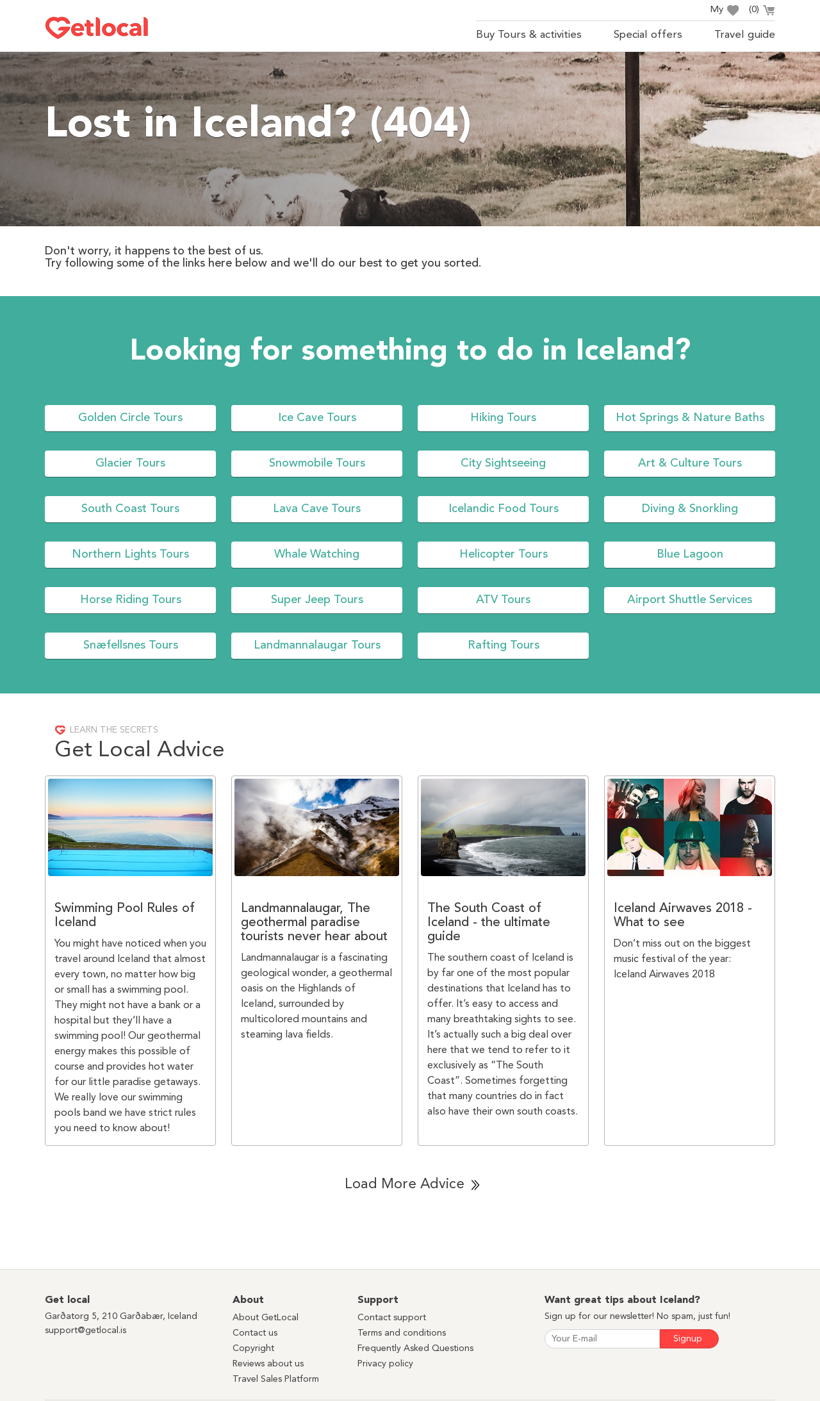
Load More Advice (404, 1184)
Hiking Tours (503, 418)
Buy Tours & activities (529, 34)
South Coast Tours (130, 509)
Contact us (255, 1333)
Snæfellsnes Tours (130, 645)
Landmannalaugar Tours (317, 645)
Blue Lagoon (690, 554)
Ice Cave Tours (317, 418)
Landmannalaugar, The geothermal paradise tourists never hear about (314, 922)
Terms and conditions (401, 1333)
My (724, 10)
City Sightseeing (503, 463)
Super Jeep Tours (317, 600)
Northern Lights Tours (130, 554)
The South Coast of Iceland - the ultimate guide (488, 922)
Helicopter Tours (503, 554)
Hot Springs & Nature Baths (690, 418)
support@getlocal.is (85, 1330)
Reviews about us (268, 1363)
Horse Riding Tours (130, 600)
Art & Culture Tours (690, 463)
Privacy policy (385, 1363)
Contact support (391, 1317)
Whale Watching (316, 554)
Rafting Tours (503, 645)
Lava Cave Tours (317, 509)
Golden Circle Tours (130, 418)
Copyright (253, 1348)
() (762, 11)
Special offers (648, 34)
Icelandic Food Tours (503, 509)
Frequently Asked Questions (415, 1348)
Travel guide (744, 34)
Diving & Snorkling (690, 509)
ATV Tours (503, 600)
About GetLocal (266, 1317)
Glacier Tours (130, 463)
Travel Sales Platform (276, 1379)
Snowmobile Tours (317, 463)
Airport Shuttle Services (689, 600)
